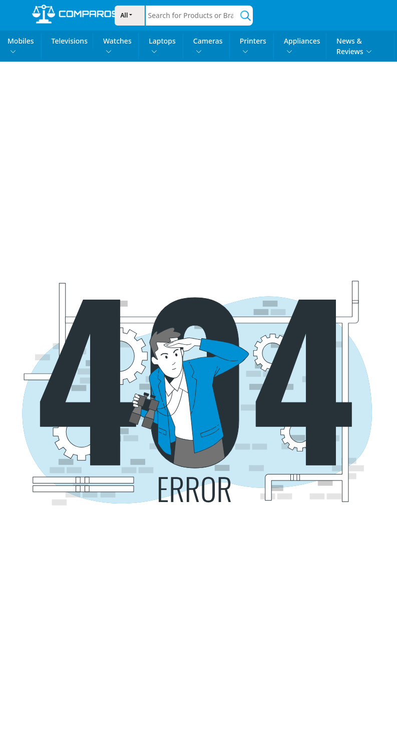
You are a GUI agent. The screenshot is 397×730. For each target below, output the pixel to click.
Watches (117, 45)
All (124, 15)
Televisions (70, 41)
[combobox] (192, 16)
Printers (253, 45)
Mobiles (21, 45)
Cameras (208, 45)
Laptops (162, 45)
